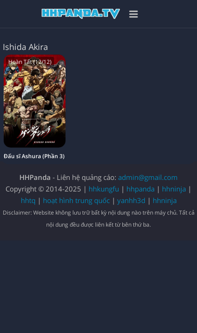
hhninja (174, 188)
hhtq (28, 200)
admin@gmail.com (148, 177)
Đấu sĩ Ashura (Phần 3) (34, 156)
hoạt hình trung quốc (76, 200)
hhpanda (140, 188)
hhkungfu (104, 188)
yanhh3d (131, 200)
